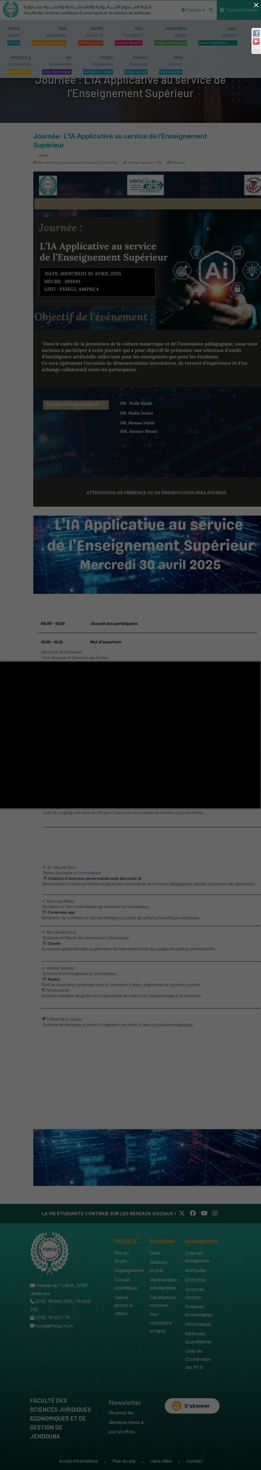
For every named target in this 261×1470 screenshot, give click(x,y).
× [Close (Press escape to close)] (256, 5)
